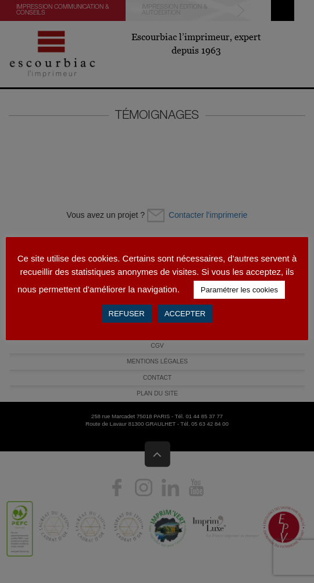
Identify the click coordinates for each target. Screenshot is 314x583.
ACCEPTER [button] (185, 313)
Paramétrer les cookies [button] (239, 289)
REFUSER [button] (127, 313)
